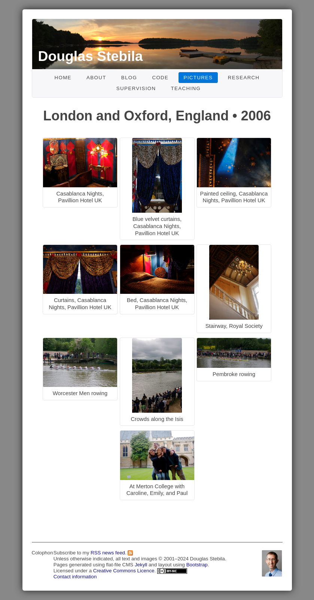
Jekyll (141, 564)
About (96, 77)
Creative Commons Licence (124, 570)
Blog (129, 77)
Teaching (186, 88)
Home (62, 77)
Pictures (198, 77)
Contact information (75, 576)
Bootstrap (197, 564)
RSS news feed (108, 553)
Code (160, 77)
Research (244, 77)
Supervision (136, 88)
